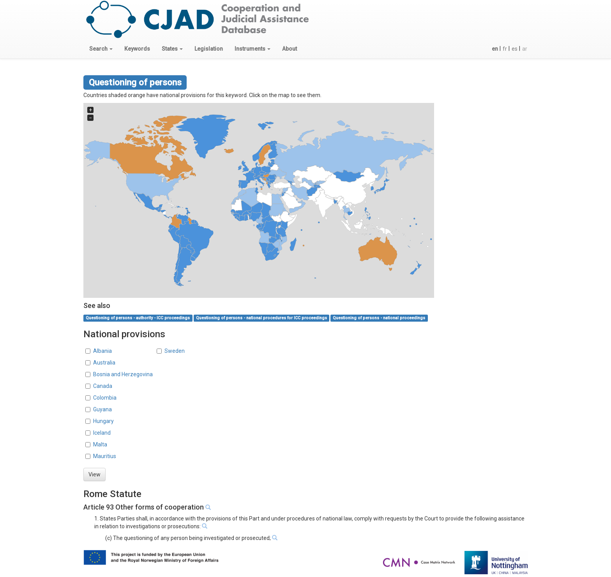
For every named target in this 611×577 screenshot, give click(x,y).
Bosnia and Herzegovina (123, 374)
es (514, 49)
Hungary (103, 421)
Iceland (102, 433)
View (94, 474)
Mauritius (104, 456)
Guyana (102, 409)
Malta (100, 444)
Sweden (174, 351)
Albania (102, 351)
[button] (100, 48)
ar (524, 49)
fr (505, 49)
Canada (102, 386)
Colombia (105, 398)
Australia (104, 362)
